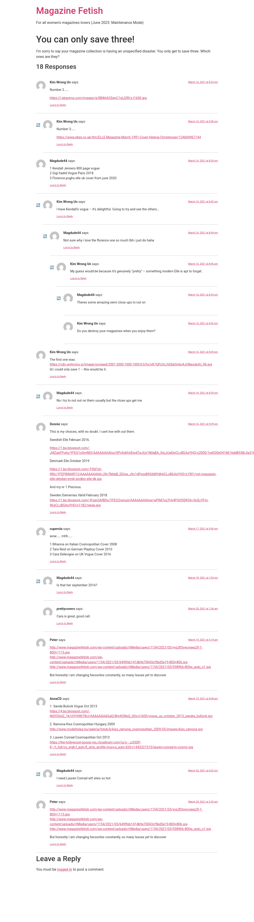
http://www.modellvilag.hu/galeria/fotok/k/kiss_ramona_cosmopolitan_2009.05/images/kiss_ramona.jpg (126, 729)
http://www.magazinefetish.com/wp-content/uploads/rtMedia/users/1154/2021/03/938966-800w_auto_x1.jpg (130, 667)
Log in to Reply (58, 105)
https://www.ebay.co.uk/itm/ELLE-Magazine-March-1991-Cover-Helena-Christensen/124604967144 (129, 137)
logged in (64, 869)
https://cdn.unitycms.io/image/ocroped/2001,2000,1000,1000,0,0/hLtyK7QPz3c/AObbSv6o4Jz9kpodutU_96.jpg (131, 364)
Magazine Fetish (69, 10)
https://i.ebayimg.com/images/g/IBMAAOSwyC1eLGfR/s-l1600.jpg (98, 98)
